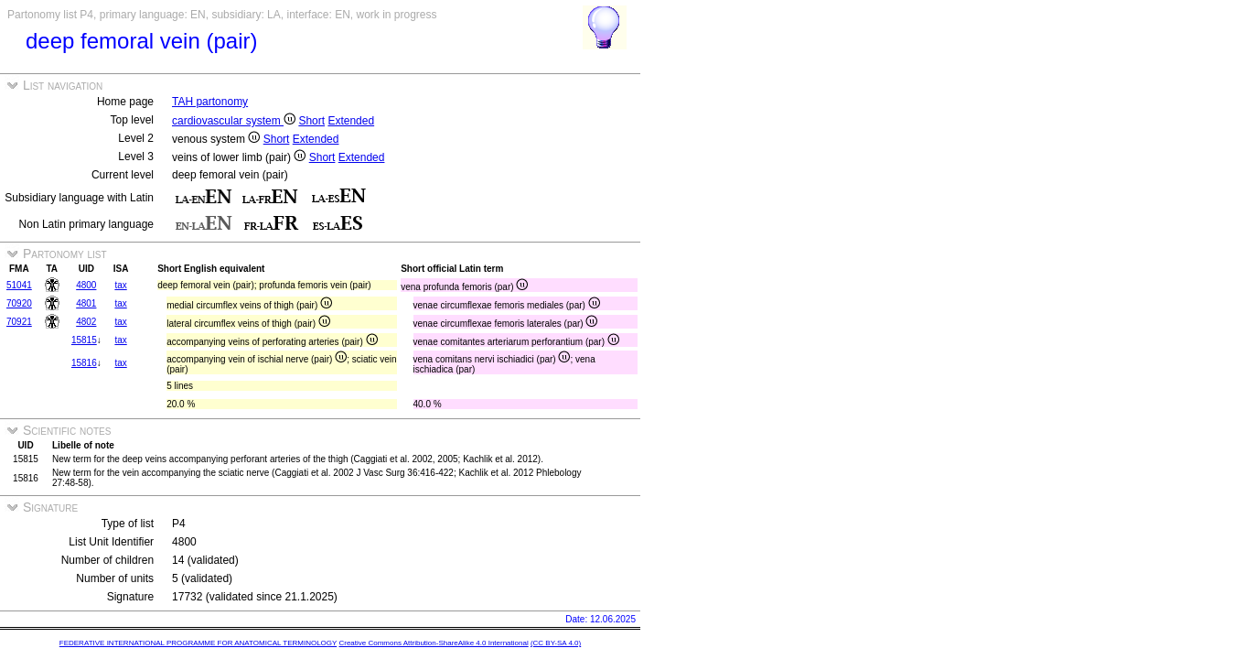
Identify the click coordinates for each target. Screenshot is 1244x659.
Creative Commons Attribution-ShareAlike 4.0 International (433, 643)
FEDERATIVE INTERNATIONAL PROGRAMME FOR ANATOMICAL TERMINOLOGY (198, 643)
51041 (19, 285)
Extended (350, 120)
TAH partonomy (210, 101)
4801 (86, 303)
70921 (19, 322)
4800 (86, 285)
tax (120, 285)
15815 (84, 340)
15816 (84, 363)
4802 (86, 322)
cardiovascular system (233, 120)
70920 (19, 303)
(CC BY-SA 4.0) (556, 643)
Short (311, 120)
